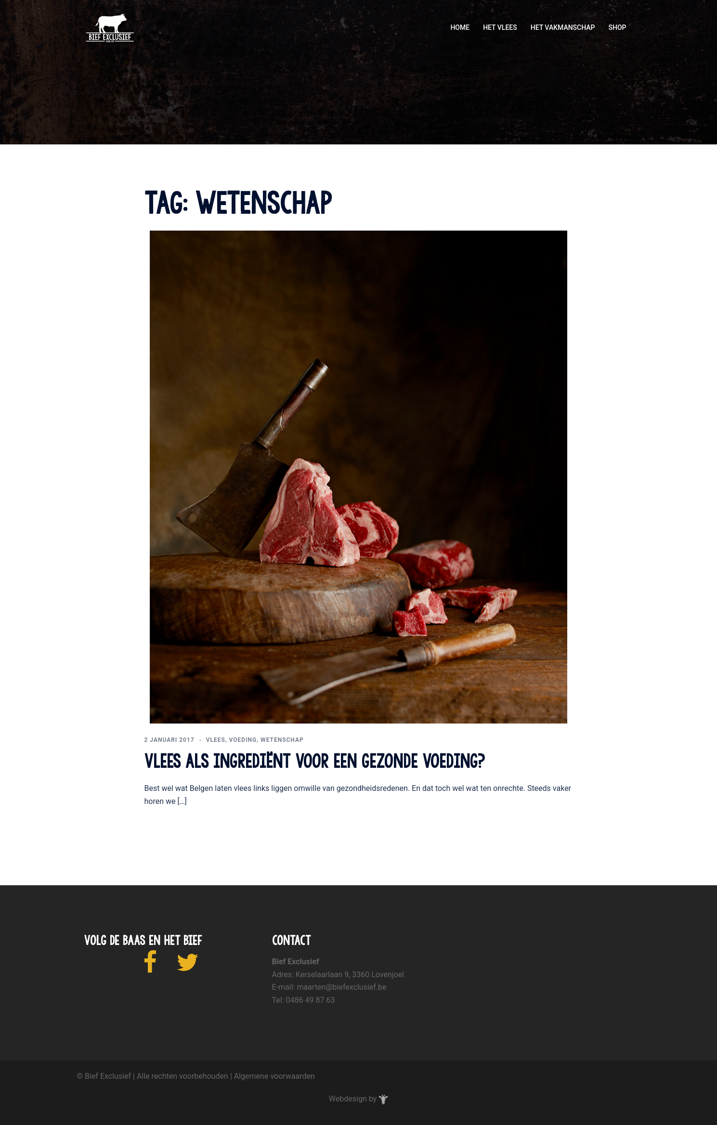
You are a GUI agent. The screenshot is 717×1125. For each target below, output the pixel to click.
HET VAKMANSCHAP (563, 27)
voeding (243, 740)
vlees (215, 740)
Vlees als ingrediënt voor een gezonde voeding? (314, 761)
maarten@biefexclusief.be (341, 987)
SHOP (617, 27)
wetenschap (282, 740)
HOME (459, 27)
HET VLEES (500, 27)
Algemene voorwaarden (274, 1076)
